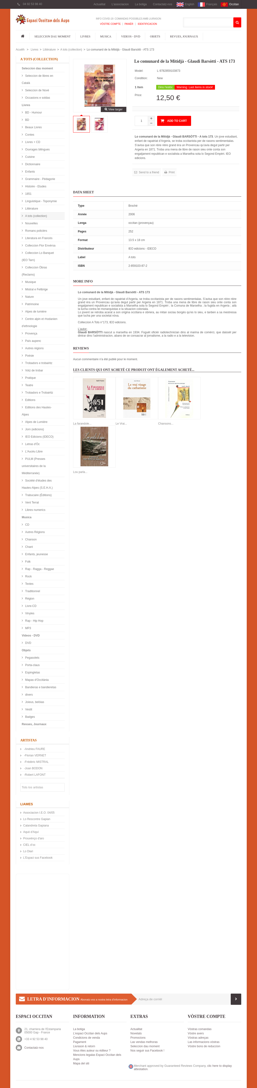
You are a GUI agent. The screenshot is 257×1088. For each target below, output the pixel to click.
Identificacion (147, 24)
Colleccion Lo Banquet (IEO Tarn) (38, 256)
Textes (28, 583)
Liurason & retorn (84, 1046)
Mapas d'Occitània (36, 680)
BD (26, 120)
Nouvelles (31, 223)
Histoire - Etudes (35, 186)
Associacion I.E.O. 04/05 (38, 812)
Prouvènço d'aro (33, 838)
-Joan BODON (33, 768)
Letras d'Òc (32, 444)
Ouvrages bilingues (37, 149)
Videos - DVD (130, 36)
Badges (29, 716)
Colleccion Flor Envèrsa (39, 245)
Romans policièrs (35, 230)
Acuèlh (20, 49)
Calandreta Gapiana (36, 825)
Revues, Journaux (184, 36)
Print (171, 172)
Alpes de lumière (35, 311)
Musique (30, 282)
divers (28, 694)
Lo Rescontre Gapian (36, 819)
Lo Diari (28, 851)
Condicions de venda (86, 1037)
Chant (28, 547)
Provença (30, 333)
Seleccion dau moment (52, 36)
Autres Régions (34, 532)
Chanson (30, 539)
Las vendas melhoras (144, 1042)
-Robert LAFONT (34, 774)
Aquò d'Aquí (31, 832)
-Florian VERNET (34, 755)
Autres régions (34, 348)
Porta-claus (32, 665)
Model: (139, 70)
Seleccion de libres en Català (37, 79)
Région (29, 598)
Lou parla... (80, 472)
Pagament (79, 1042)
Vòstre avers (196, 1033)
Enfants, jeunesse (36, 554)
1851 (28, 193)
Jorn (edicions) (34, 429)
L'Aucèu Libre (33, 451)
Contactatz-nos (162, 4)
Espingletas (32, 672)
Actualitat (99, 4)
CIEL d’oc (29, 845)
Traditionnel (32, 591)
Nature (29, 296)
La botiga (141, 4)
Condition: (141, 78)
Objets (155, 36)
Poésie (29, 355)
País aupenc (32, 341)
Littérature (49, 49)
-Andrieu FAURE (34, 749)
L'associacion (120, 4)
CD (26, 524)
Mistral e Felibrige (36, 289)
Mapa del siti (81, 1063)
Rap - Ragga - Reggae (39, 569)
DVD (27, 643)
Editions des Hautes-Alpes (37, 411)
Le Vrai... (121, 423)
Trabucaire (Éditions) (38, 495)
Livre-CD (30, 606)
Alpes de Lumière (36, 422)
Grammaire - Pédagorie (39, 179)
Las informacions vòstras (204, 1042)
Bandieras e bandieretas (40, 687)
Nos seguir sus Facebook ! (147, 1050)
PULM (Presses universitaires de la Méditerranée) (34, 466)
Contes (29, 134)
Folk (27, 561)
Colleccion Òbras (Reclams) (34, 271)
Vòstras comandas (199, 1029)
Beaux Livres (33, 127)
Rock (28, 576)
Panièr (128, 24)
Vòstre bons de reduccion (204, 1046)
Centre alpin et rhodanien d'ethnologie (39, 322)
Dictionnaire (32, 164)
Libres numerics (34, 510)
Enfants (29, 171)
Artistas (28, 740)
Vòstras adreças (198, 1037)
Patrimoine (31, 304)
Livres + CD (32, 142)
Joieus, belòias (34, 702)
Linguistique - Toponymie (40, 201)
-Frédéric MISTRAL (36, 762)
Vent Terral (31, 502)
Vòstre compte (110, 24)
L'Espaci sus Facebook (38, 857)
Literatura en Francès (38, 238)
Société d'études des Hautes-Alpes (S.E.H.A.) (37, 484)
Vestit (28, 709)
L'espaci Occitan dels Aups (90, 1033)
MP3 (27, 628)
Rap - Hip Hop (33, 620)
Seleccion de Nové (36, 90)
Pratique (30, 378)
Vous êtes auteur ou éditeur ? (92, 1050)
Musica (105, 36)
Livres (85, 36)
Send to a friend (148, 172)
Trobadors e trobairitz (38, 363)
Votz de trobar (33, 370)
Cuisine (29, 157)
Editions (29, 400)
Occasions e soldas (37, 97)
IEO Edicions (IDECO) (39, 436)
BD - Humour (33, 112)
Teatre (28, 385)
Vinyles (29, 613)
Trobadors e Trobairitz (38, 392)
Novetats (136, 1033)
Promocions (137, 1037)
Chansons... (165, 423)
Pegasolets (31, 657)
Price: (138, 95)
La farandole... (82, 423)
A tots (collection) (71, 49)
